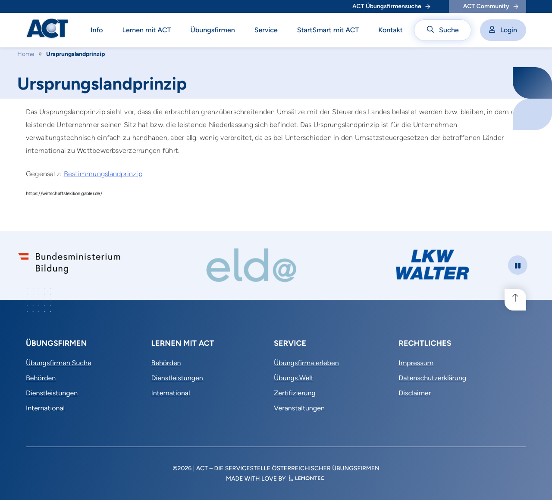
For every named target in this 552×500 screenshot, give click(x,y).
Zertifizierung (295, 393)
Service (266, 30)
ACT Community (490, 6)
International (45, 408)
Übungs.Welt (294, 378)
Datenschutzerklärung (432, 378)
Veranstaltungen (299, 408)
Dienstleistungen (52, 393)
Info (97, 30)
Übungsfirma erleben (306, 363)
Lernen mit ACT (146, 30)
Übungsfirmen (213, 30)
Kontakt (390, 30)
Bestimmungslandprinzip (103, 174)
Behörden (41, 378)
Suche (443, 30)
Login (503, 30)
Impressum (415, 363)
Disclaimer (414, 393)
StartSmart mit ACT (328, 30)
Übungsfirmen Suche (58, 363)
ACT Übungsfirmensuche (391, 6)
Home (25, 54)
